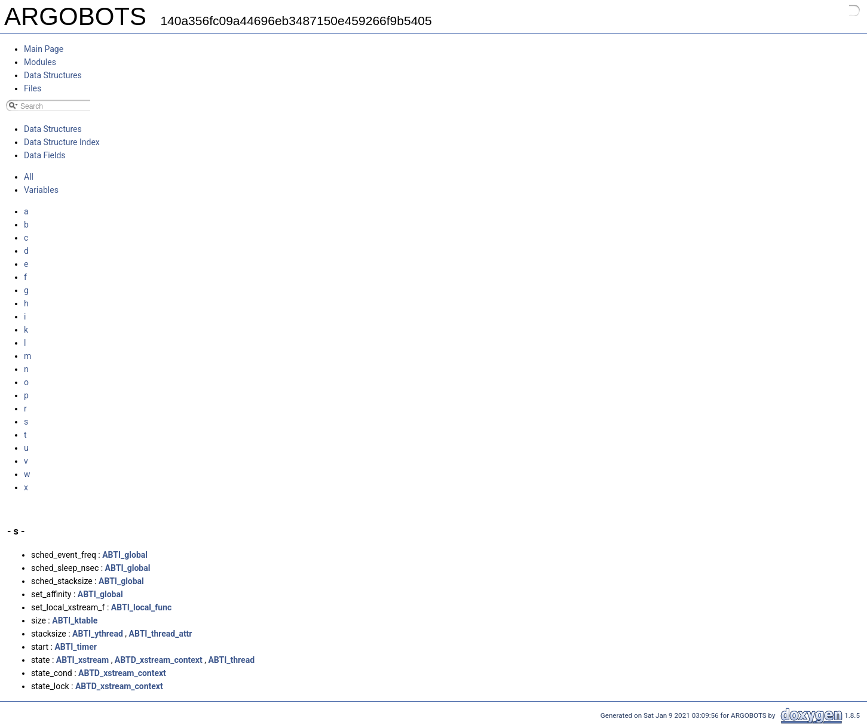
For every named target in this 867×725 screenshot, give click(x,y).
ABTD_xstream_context (159, 660)
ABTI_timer (75, 647)
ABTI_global (125, 555)
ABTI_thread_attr (160, 633)
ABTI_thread (231, 660)
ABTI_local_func (141, 607)
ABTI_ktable (74, 620)
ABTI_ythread (97, 633)
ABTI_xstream (82, 660)
